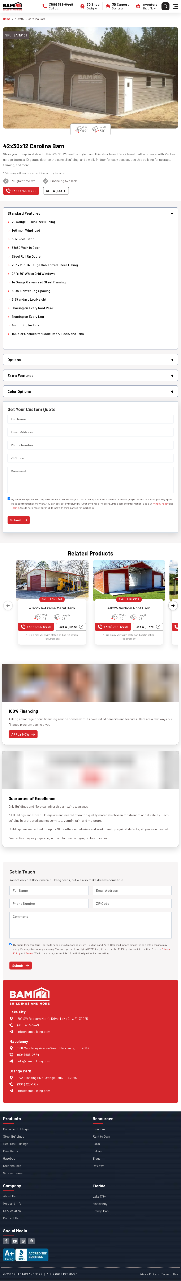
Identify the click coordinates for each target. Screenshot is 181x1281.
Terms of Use (169, 1274)
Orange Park (101, 1211)
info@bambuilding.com (33, 1031)
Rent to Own (101, 1136)
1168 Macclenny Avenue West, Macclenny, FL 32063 (53, 1048)
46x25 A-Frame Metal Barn (52, 608)
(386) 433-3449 (28, 1025)
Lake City (99, 1196)
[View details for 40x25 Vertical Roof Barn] (129, 580)
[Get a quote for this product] (56, 191)
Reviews (99, 1166)
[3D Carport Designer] (119, 6)
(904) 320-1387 (27, 1084)
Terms (15, 507)
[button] (90, 213)
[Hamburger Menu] (176, 6)
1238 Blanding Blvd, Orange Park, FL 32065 (47, 1078)
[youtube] (15, 1241)
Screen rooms (13, 1173)
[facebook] (6, 1241)
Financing (100, 1129)
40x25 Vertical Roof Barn (128, 608)
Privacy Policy (160, 503)
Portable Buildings (16, 1129)
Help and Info (12, 1203)
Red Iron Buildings (16, 1144)
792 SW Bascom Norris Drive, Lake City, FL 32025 (52, 1018)
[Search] (165, 6)
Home (7, 19)
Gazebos (9, 1158)
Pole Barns (11, 1151)
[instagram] (23, 1241)
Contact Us (11, 1218)
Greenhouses (12, 1166)
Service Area (12, 1211)
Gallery (97, 1151)
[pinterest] (31, 1241)
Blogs (97, 1158)
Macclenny (100, 1203)
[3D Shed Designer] (91, 6)
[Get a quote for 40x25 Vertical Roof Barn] (148, 627)
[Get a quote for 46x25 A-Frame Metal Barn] (71, 627)
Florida (99, 1185)
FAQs (96, 1144)
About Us (9, 1196)
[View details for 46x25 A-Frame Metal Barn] (52, 580)
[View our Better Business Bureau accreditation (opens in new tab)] (25, 1251)
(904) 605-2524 (28, 1054)
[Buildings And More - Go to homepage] (12, 6)
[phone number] (61, 6)
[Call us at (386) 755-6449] (21, 192)
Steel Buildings (13, 1136)
